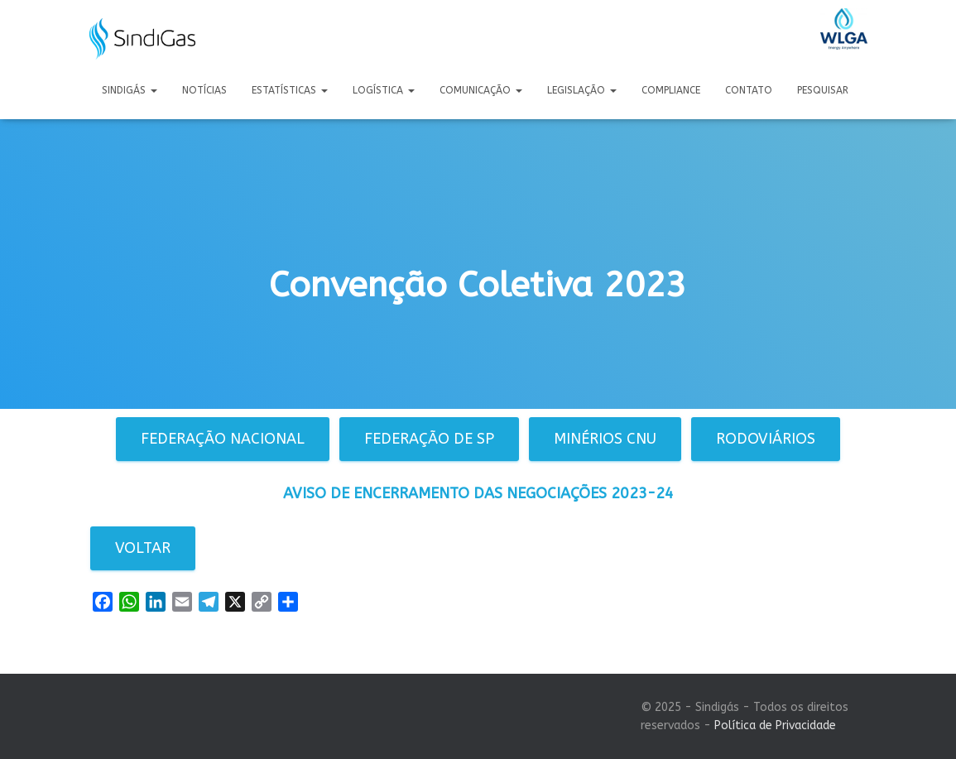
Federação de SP (429, 439)
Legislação (582, 90)
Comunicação (481, 90)
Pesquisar (822, 90)
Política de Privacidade (775, 725)
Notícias (204, 90)
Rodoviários (765, 439)
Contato (748, 90)
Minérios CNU (605, 439)
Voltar (143, 548)
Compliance (670, 90)
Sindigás (129, 90)
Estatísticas (290, 90)
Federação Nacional (223, 439)
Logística (384, 90)
